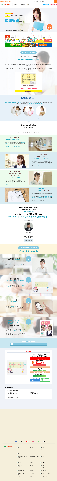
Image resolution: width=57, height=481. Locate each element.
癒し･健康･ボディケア (33, 449)
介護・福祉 (42, 450)
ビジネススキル (20, 452)
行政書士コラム (43, 472)
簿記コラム (19, 472)
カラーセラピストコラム (33, 458)
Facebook (13, 445)
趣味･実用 (31, 454)
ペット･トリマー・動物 (33, 452)
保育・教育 (31, 450)
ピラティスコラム (20, 464)
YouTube (25, 445)
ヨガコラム (42, 462)
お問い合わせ (37, 1)
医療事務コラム (32, 467)
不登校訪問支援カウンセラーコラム (34, 460)
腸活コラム (31, 464)
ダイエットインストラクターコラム (34, 462)
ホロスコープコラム (44, 478)
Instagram (30, 445)
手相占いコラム (20, 478)
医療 (18, 450)
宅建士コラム (31, 472)
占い (18, 454)
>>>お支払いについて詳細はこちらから (13, 386)
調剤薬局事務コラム (44, 467)
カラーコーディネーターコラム (45, 476)
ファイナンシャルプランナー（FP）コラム (45, 470)
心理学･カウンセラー (21, 449)
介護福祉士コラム (20, 470)
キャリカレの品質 (22, 4)
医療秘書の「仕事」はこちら (23, 347)
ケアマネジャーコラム (33, 470)
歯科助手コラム (20, 468)
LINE (36, 445)
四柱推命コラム (20, 479)
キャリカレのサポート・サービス (37, 4)
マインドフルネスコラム (44, 458)
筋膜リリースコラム (44, 464)
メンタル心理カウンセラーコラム (22, 458)
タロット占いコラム (32, 478)
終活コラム (42, 468)
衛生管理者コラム (32, 475)
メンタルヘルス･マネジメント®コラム (22, 460)
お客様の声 (29, 4)
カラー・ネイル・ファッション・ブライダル (46, 452)
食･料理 (42, 449)
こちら (31, 33)
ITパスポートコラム (21, 476)
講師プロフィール (29, 243)
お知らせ (34, 1)
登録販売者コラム (20, 467)
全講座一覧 (15, 4)
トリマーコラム (32, 476)
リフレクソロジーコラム (21, 462)
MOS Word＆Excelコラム (44, 475)
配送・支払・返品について (43, 1)
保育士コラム (31, 468)
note (42, 445)
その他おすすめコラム (44, 479)
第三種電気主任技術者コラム (22, 475)
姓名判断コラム (32, 479)
